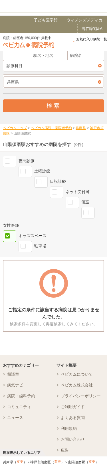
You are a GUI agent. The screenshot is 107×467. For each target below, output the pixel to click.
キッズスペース (33, 235)
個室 (85, 202)
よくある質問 (73, 417)
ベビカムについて (77, 374)
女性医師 (11, 225)
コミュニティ (19, 406)
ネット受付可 (78, 191)
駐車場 (40, 246)
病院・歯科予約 (21, 396)
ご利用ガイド (73, 406)
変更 (20, 462)
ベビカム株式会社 (77, 385)
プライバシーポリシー (81, 396)
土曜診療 (42, 171)
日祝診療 (58, 181)
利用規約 (69, 428)
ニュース (15, 417)
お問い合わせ (73, 439)
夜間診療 (27, 161)
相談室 (13, 374)
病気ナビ (15, 385)
